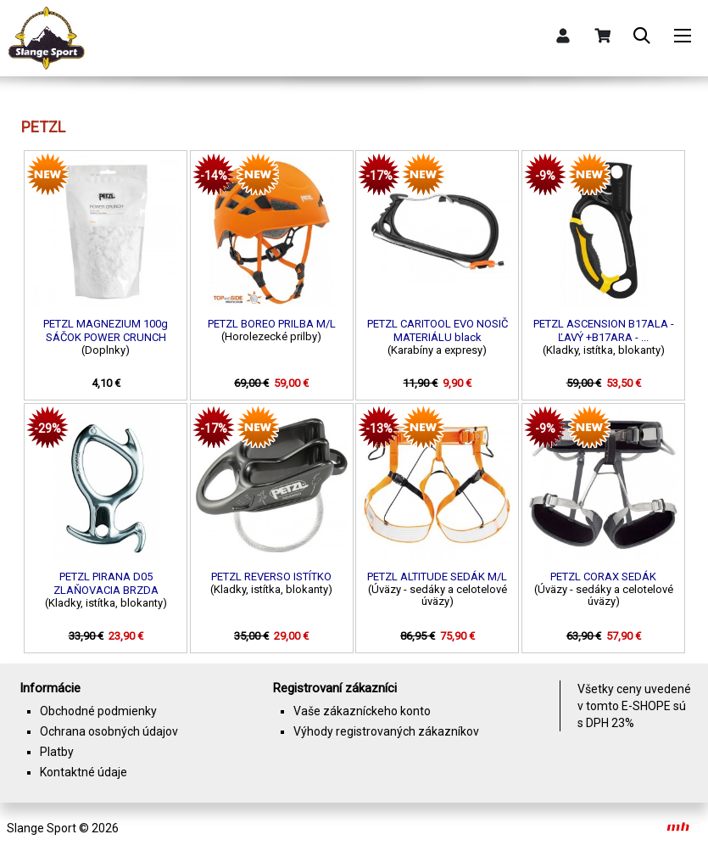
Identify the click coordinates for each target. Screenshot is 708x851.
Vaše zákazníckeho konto (362, 711)
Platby (57, 752)
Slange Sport (41, 828)
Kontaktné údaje (83, 772)
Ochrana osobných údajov (109, 731)
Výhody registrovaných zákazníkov (386, 731)
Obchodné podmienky (98, 711)
